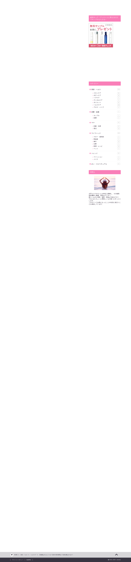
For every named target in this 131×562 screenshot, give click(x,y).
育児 (107, 129)
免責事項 (28, 559)
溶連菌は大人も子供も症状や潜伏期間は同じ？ (40, 131)
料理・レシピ (107, 146)
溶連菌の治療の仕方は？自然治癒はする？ (38, 134)
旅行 (107, 141)
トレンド (105, 153)
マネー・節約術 (107, 137)
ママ (105, 122)
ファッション (107, 157)
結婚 (107, 118)
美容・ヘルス (105, 89)
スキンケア (107, 93)
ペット (107, 149)
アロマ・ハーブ (107, 107)
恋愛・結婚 (105, 112)
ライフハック (105, 133)
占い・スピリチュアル (105, 164)
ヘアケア (107, 98)
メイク (107, 159)
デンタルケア (107, 100)
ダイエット (107, 102)
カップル (107, 116)
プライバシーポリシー (17, 559)
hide (51, 127)
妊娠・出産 (107, 126)
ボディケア (107, 95)
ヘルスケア (16, 19)
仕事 (107, 144)
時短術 (107, 139)
